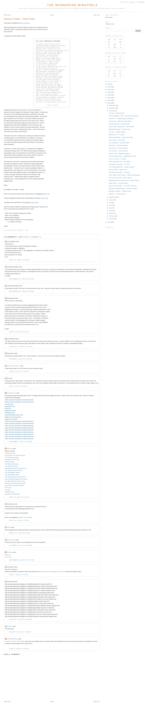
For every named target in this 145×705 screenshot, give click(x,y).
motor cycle (61, 571)
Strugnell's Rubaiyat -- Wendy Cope (119, 129)
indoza (9, 527)
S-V (109, 61)
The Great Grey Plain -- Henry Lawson (120, 178)
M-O (114, 59)
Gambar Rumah (10, 492)
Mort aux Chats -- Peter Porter (118, 169)
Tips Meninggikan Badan (12, 472)
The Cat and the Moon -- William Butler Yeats (122, 156)
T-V (109, 47)
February (111, 216)
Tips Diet (7, 490)
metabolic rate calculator (25, 517)
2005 (108, 89)
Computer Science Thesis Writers (15, 641)
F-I (120, 56)
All (120, 47)
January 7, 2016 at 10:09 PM (20, 619)
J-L (109, 59)
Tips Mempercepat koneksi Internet (15, 477)
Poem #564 (39, 41)
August (111, 200)
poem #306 (44, 198)
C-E (114, 56)
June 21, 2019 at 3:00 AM (19, 648)
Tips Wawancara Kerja (11, 464)
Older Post (96, 15)
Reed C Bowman (25, 23)
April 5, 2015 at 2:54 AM (18, 574)
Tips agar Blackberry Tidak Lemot (15, 481)
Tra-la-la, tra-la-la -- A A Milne (117, 159)
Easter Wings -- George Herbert (118, 183)
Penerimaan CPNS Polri (12, 459)
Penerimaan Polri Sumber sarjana (15, 455)
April (110, 210)
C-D (114, 39)
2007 (108, 84)
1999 (108, 222)
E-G (120, 39)
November (112, 108)
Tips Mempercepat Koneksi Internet (15, 468)
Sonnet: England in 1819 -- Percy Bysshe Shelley (123, 116)
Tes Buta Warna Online (12, 457)
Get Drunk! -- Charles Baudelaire (118, 145)
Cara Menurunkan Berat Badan (14, 485)
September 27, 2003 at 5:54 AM (21, 279)
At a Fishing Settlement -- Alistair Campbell (121, 167)
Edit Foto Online (10, 462)
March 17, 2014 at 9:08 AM (19, 533)
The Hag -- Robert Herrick (116, 113)
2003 (108, 95)
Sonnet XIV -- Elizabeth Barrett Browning (121, 118)
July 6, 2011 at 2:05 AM (18, 386)
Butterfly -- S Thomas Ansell (117, 194)
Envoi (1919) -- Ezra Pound (117, 140)
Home (52, 15)
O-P (109, 44)
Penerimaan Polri (10, 453)
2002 (108, 97)
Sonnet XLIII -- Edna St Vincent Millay (120, 121)
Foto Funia (8, 487)
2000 (108, 103)
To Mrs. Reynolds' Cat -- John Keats (119, 161)
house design (53, 571)
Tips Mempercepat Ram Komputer (15, 483)
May (110, 208)
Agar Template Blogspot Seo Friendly (16, 479)
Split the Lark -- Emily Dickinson (118, 148)
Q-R (114, 44)
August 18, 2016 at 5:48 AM (20, 632)
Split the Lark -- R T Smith (116, 134)
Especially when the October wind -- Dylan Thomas (124, 180)
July (110, 202)
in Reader (141, 2)
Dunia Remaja (11, 540)
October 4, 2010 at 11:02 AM (20, 359)
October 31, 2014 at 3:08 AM (20, 545)
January (111, 218)
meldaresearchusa (12, 639)
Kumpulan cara (11, 393)
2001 (108, 100)
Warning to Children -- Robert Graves (19, 19)
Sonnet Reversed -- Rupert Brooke (119, 124)
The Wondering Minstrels (72, 5)
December (112, 105)
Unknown (10, 448)
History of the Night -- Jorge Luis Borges (121, 137)
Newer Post (7, 15)
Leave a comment (30, 237)
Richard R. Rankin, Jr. (13, 366)
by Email (132, 2)
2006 (108, 87)
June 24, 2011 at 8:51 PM (19, 371)
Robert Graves (53, 105)
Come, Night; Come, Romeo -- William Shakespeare (124, 175)
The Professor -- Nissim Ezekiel (118, 151)
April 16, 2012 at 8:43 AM (19, 497)
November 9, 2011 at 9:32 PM (20, 441)
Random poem (109, 24)
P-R (120, 59)
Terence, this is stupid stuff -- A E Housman (121, 126)
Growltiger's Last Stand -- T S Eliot (119, 164)
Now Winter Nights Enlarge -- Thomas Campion (123, 188)
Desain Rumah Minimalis (12, 494)
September (112, 197)
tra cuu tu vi (8, 557)
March (111, 213)
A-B (109, 39)
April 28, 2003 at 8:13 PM (19, 260)
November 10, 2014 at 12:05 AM (21, 560)
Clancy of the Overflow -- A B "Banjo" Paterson (123, 186)
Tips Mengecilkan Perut (12, 474)
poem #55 (47, 194)
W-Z (114, 47)
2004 (108, 92)
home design (43, 571)
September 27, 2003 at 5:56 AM (21, 291)
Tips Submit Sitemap (11, 466)
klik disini (9, 626)
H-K (109, 42)
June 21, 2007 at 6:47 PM (19, 332)
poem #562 (35, 202)
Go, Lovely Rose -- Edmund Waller (119, 143)
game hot (8, 555)
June (110, 205)
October (111, 111)
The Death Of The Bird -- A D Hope (119, 172)
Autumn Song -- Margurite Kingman (119, 153)
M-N (120, 42)
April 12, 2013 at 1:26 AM (19, 520)
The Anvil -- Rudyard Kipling (117, 132)
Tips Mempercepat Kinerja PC (14, 470)
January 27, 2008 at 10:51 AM (21, 346)
